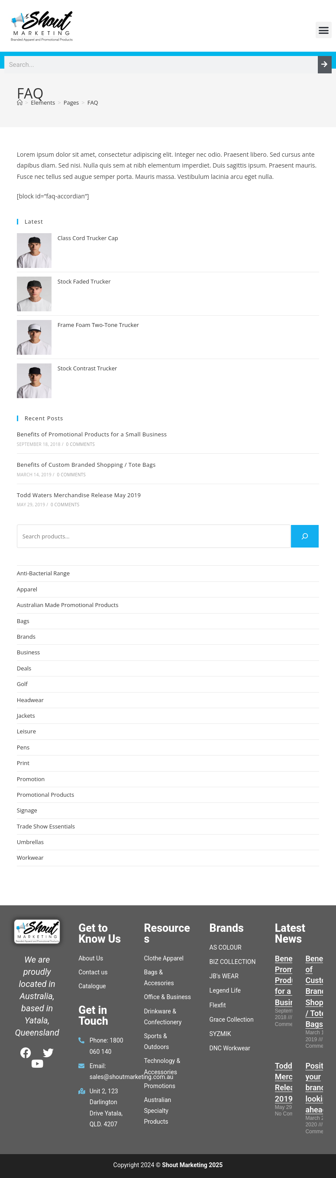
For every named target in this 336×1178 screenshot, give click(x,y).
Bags (23, 621)
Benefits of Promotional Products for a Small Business (92, 434)
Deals (24, 668)
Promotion (31, 779)
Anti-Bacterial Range (43, 573)
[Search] (325, 64)
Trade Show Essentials (46, 826)
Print (23, 763)
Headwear (30, 700)
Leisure (26, 731)
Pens (23, 747)
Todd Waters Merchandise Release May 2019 (79, 495)
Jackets (26, 715)
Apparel (27, 589)
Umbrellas (30, 842)
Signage (27, 810)
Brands (26, 636)
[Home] (20, 102)
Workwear (30, 857)
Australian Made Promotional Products (68, 605)
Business (28, 652)
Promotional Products (45, 795)
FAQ (92, 102)
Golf (22, 684)
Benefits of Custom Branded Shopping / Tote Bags (86, 465)
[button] (324, 30)
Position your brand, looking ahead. (319, 1087)
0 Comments (80, 444)
